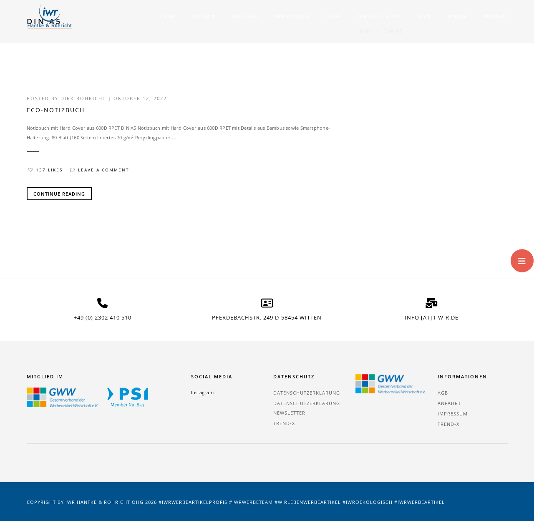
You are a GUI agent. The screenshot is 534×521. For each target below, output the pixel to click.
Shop (334, 16)
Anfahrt (449, 403)
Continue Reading (59, 194)
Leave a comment (99, 170)
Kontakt (496, 16)
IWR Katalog (292, 16)
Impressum (453, 413)
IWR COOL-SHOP (379, 16)
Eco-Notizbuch (56, 110)
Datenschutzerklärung (306, 393)
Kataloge (245, 16)
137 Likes (45, 170)
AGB (443, 393)
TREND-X (203, 16)
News (423, 16)
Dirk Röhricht (83, 98)
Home (168, 16)
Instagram (202, 392)
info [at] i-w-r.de (431, 317)
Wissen (457, 16)
